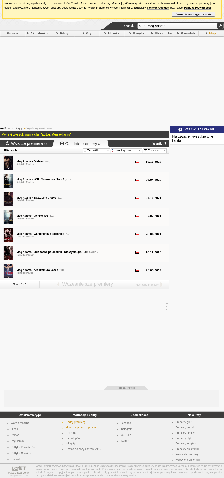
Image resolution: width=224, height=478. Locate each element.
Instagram (126, 429)
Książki (138, 33)
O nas (14, 429)
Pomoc (15, 435)
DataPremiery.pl (30, 415)
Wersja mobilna (20, 423)
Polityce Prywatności (197, 7)
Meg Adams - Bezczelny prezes (36, 197)
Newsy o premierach (187, 459)
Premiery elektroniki (187, 449)
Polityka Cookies (21, 453)
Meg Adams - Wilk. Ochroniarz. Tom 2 (40, 179)
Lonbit (26, 472)
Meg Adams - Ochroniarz (32, 215)
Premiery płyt (183, 438)
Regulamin (17, 441)
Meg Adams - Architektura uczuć (37, 270)
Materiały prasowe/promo (81, 427)
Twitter (124, 441)
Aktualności (39, 33)
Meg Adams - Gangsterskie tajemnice (40, 233)
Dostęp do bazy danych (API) (83, 449)
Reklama (71, 432)
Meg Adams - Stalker (30, 161)
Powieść (30, 164)
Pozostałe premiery (186, 454)
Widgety (70, 443)
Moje (212, 33)
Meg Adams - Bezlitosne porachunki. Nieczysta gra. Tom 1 (54, 252)
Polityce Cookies (158, 7)
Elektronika (163, 33)
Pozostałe (188, 33)
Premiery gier (183, 422)
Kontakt (15, 459)
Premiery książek (185, 443)
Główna (13, 33)
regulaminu (130, 475)
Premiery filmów (184, 432)
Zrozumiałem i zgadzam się (193, 14)
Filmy (64, 33)
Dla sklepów (73, 438)
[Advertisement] (42, 81)
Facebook (126, 423)
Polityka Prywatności (23, 447)
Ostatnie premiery (80, 143)
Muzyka (113, 33)
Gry (89, 33)
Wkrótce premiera (26, 143)
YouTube (126, 435)
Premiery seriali (184, 427)
